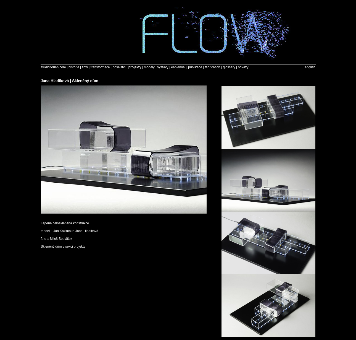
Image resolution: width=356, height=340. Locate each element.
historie (73, 67)
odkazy (243, 67)
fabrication (212, 67)
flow (85, 67)
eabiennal (178, 67)
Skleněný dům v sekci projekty (63, 246)
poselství (118, 67)
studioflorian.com (53, 67)
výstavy (162, 67)
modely (149, 67)
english (310, 67)
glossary (229, 67)
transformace (100, 67)
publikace (195, 67)
